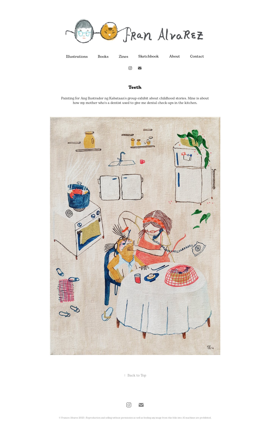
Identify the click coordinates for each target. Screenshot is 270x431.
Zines (123, 57)
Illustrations (77, 57)
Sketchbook (148, 56)
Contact (197, 56)
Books (103, 57)
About (174, 56)
